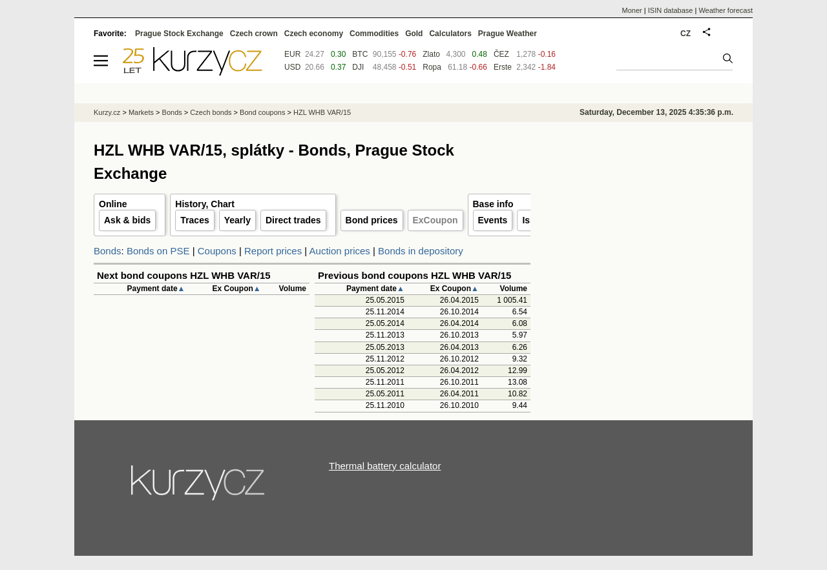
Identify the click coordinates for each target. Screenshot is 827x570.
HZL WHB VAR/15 (322, 112)
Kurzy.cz (107, 112)
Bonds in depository (420, 250)
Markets (141, 112)
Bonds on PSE (158, 250)
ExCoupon (435, 220)
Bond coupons (262, 112)
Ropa (432, 67)
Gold (414, 33)
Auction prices (339, 250)
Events (493, 220)
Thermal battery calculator (385, 465)
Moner (632, 10)
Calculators (450, 33)
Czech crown (254, 33)
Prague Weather (507, 33)
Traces (194, 220)
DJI (358, 67)
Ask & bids (127, 220)
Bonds (107, 250)
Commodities (374, 33)
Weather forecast (725, 10)
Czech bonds (210, 112)
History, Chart (205, 204)
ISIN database (670, 10)
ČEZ (501, 54)
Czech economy (313, 33)
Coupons (217, 250)
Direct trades (293, 220)
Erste (503, 67)
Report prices (273, 250)
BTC (360, 54)
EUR (292, 54)
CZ (685, 33)
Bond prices (372, 220)
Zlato (431, 54)
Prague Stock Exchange (179, 33)
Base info (493, 204)
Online (113, 204)
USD (292, 67)
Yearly (237, 220)
